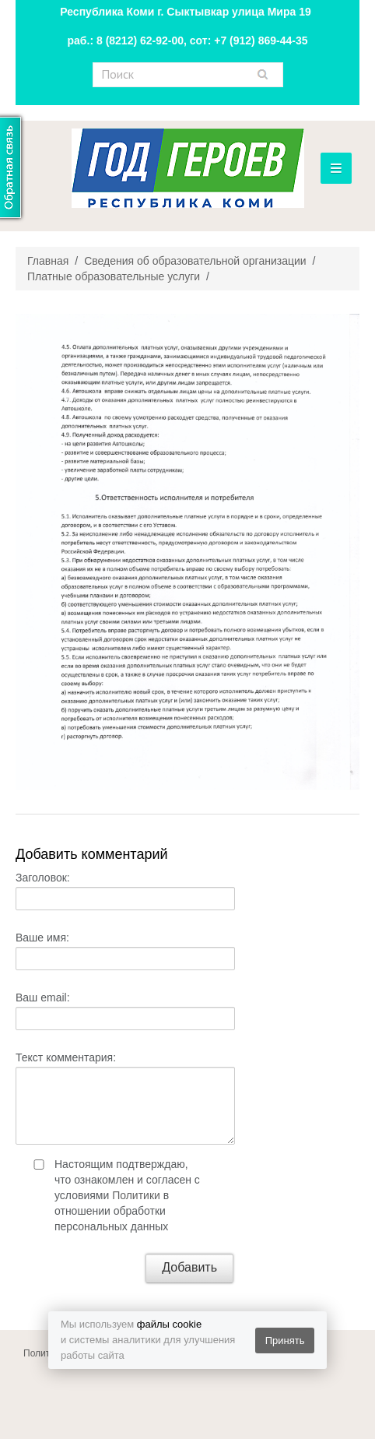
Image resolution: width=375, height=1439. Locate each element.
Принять (285, 1340)
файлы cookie (169, 1324)
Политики (136, 1195)
